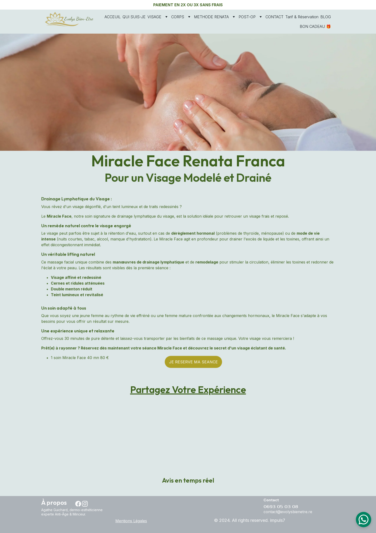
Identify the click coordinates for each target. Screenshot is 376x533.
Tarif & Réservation (301, 16)
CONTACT (274, 16)
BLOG (325, 16)
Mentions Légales (131, 521)
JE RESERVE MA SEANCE (193, 363)
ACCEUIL (113, 16)
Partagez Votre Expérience (188, 391)
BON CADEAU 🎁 (315, 26)
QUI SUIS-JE (134, 16)
